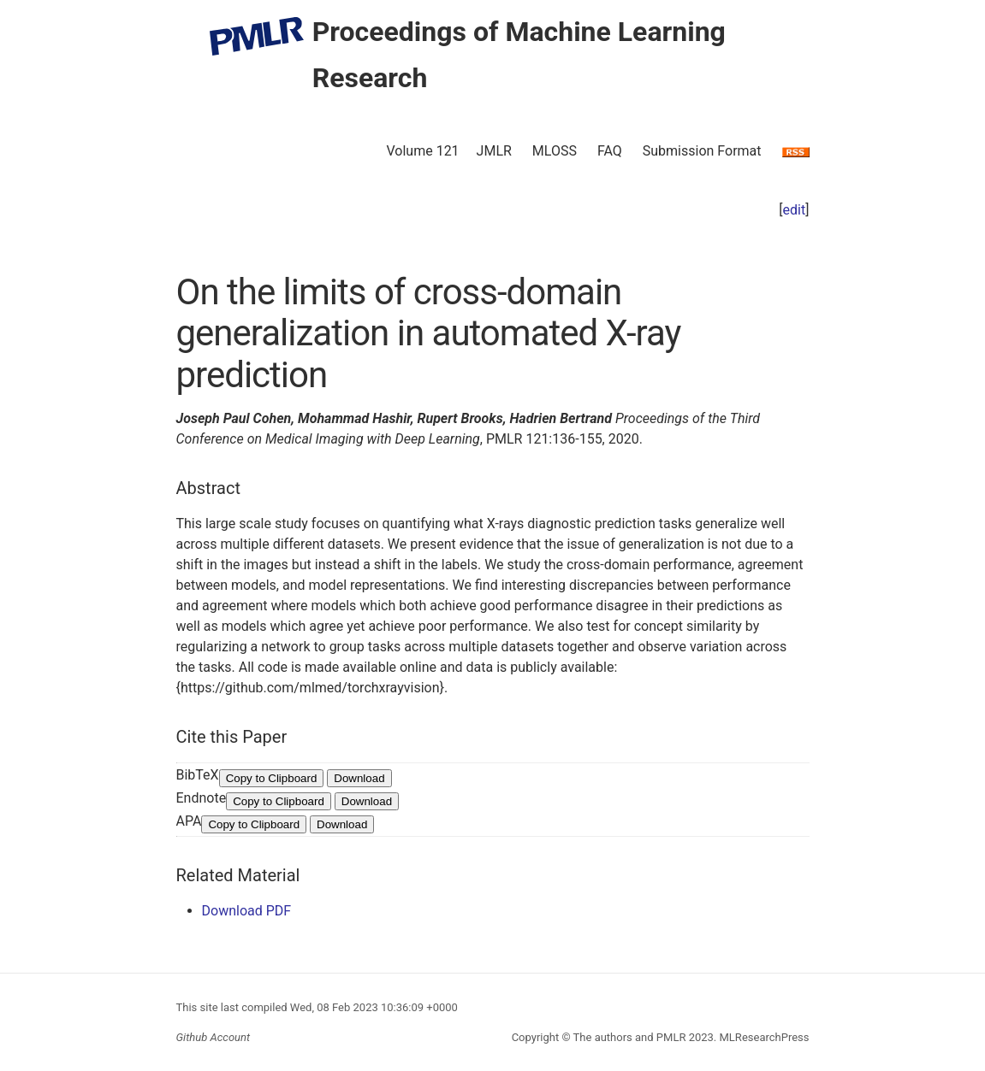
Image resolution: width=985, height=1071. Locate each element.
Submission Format (702, 151)
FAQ (609, 151)
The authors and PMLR (629, 1037)
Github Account (213, 1037)
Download (359, 778)
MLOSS (554, 151)
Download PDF (247, 911)
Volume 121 (422, 151)
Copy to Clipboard (271, 778)
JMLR (494, 151)
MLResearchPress (762, 1037)
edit (794, 210)
